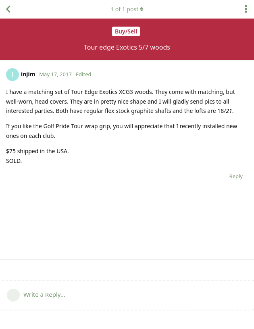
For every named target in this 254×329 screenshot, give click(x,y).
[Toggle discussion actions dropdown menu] (246, 9)
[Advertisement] (127, 223)
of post (127, 9)
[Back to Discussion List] (8, 9)
